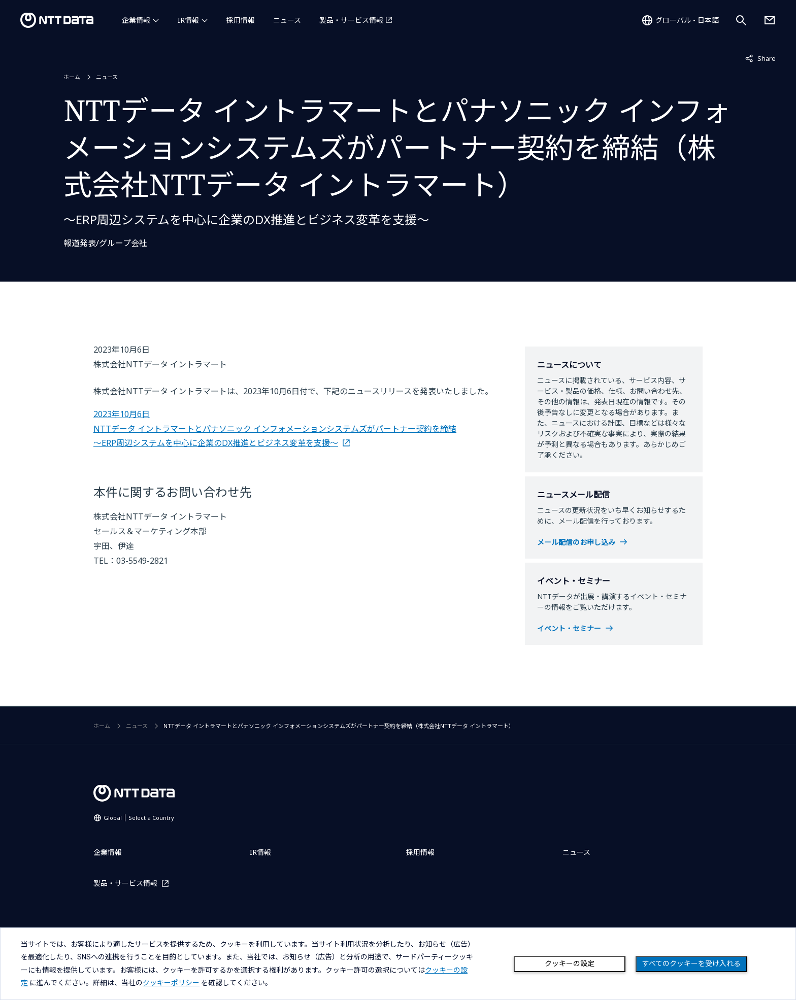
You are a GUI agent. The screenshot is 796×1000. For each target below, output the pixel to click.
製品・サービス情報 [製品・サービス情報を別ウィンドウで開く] (351, 20)
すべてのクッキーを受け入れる (691, 963)
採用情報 (240, 20)
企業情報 (136, 20)
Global (139, 817)
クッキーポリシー (171, 983)
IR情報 (188, 20)
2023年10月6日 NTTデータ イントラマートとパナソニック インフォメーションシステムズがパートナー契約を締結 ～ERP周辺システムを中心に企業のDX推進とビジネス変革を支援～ (274, 428)
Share (760, 58)
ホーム (71, 77)
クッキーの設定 (569, 963)
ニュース (287, 20)
